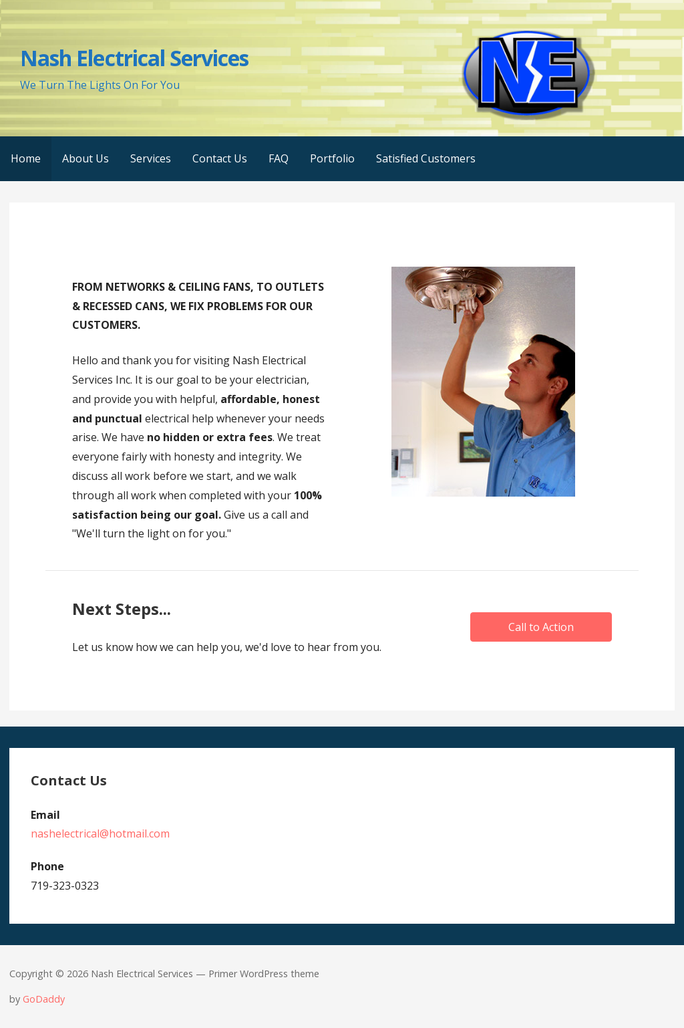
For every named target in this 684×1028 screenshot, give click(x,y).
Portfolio (332, 158)
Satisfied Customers (426, 158)
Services (150, 158)
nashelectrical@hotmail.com (100, 833)
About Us (85, 158)
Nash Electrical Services (134, 57)
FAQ (279, 158)
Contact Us (219, 158)
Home (26, 158)
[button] (541, 627)
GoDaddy (44, 999)
